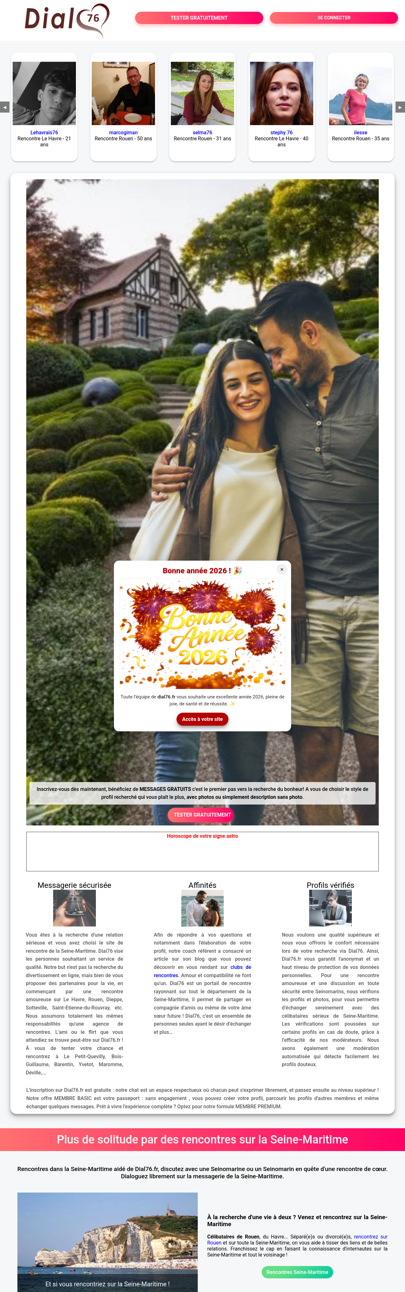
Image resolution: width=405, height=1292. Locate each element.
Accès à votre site (202, 719)
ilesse (360, 133)
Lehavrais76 (44, 133)
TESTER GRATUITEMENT (199, 18)
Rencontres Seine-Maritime (297, 1272)
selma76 (202, 133)
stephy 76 (282, 133)
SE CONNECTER (334, 18)
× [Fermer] (282, 569)
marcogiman (123, 133)
